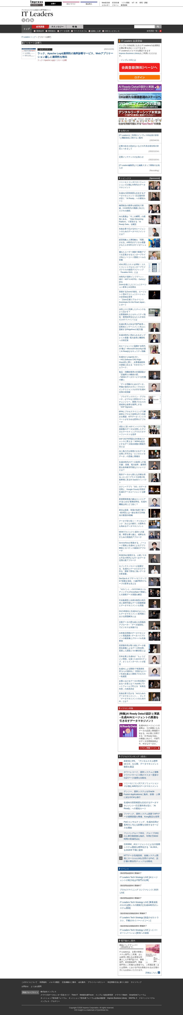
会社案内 (81, 982)
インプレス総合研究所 (104, 995)
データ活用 (64, 31)
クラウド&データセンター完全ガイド (55, 995)
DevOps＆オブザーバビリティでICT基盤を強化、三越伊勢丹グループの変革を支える (133, 581)
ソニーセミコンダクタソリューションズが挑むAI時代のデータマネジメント (132, 184)
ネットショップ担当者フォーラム (54, 998)
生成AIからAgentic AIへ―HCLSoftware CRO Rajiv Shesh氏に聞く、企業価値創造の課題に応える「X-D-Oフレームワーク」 (132, 362)
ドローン (115, 5)
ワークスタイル (80, 31)
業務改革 (40, 31)
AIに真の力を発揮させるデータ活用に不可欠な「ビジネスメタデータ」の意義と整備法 (132, 453)
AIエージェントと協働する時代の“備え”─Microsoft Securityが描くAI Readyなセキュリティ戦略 (132, 348)
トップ (26, 29)
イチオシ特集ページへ (149, 748)
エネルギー (106, 5)
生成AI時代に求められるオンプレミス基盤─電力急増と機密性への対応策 (132, 337)
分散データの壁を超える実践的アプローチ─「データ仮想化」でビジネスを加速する (132, 624)
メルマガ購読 (54, 982)
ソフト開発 (125, 2)
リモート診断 (61, 60)
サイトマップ (136, 982)
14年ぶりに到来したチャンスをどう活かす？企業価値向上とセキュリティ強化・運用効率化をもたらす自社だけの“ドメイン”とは (132, 314)
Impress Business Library (129, 53)
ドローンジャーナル (147, 998)
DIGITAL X (133, 998)
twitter (24, 20)
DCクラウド (71, 4)
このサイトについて (29, 982)
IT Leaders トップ (29, 37)
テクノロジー (57, 27)
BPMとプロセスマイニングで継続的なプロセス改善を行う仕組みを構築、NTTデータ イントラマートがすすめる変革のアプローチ (132, 416)
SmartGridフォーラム (137, 995)
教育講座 (124, 5)
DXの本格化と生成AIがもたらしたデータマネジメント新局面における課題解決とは (132, 613)
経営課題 (40, 27)
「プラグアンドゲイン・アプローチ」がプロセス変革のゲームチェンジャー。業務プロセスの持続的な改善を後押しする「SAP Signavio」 (132, 401)
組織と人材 (96, 31)
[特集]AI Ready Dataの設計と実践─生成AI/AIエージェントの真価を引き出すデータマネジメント (139, 717)
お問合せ (25, 986)
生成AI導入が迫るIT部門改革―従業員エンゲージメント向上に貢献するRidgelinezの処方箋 (132, 326)
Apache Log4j (49, 60)
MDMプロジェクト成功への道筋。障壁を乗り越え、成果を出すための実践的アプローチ (132, 534)
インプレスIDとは (128, 60)
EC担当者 (115, 2)
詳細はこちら (151, 973)
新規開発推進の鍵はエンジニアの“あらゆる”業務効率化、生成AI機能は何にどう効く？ (133, 501)
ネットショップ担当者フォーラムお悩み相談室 (87, 998)
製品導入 (89, 4)
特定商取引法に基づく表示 (118, 982)
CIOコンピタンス (112, 31)
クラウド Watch (121, 995)
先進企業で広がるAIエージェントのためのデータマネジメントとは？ (132, 231)
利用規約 (43, 982)
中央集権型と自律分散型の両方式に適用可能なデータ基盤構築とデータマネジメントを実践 (132, 603)
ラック (40, 60)
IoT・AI (134, 2)
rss (32, 20)
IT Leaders (37, 13)
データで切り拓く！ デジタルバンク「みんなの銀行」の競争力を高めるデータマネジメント (132, 523)
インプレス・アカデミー (50, 1001)
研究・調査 (144, 2)
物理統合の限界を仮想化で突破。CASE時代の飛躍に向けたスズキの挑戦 (132, 208)
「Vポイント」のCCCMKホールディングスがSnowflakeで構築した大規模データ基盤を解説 (133, 592)
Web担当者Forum (87, 995)
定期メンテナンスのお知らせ (131, 157)
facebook (28, 20)
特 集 (74, 27)
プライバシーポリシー (96, 982)
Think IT (75, 995)
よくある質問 (36, 986)
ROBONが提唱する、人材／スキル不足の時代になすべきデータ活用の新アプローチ (133, 558)
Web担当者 (106, 2)
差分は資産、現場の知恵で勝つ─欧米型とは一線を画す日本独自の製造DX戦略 (132, 512)
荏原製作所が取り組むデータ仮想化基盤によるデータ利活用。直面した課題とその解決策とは (132, 648)
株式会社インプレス (48, 992)
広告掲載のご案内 (69, 982)
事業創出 (52, 31)
